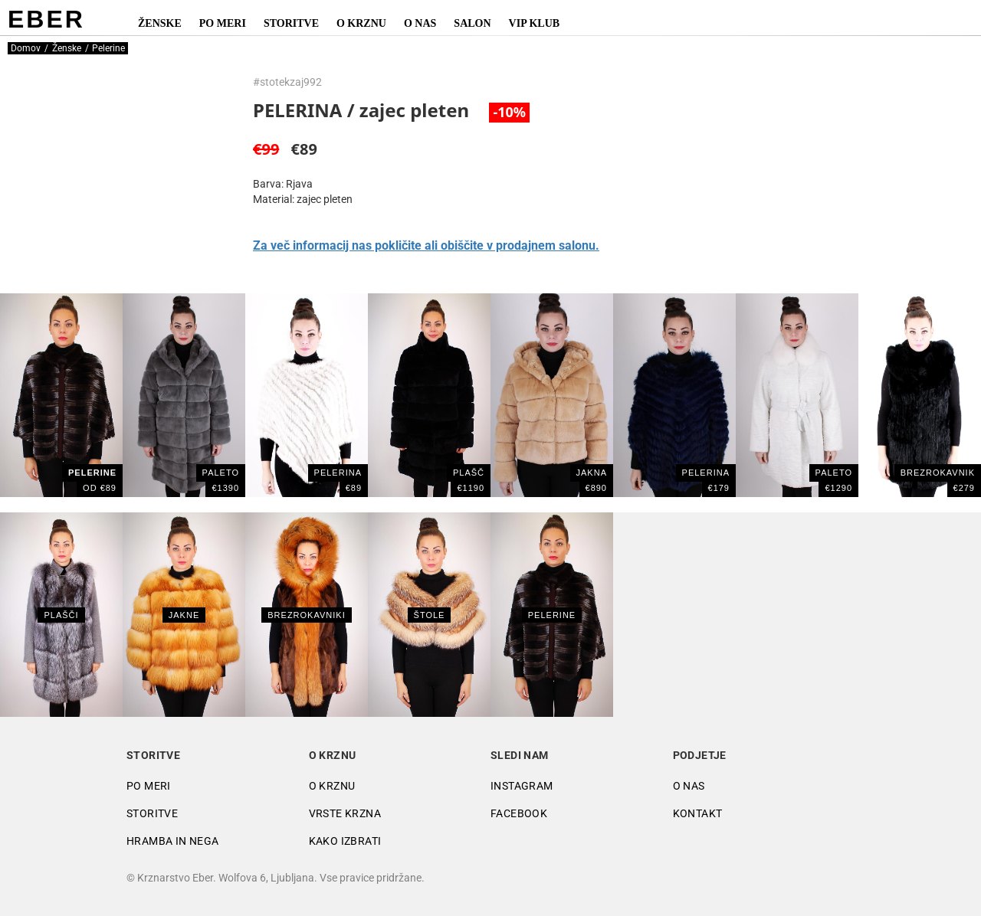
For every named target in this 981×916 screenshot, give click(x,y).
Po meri (222, 23)
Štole (429, 615)
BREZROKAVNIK (938, 472)
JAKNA (591, 472)
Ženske (160, 23)
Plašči (61, 615)
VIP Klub (534, 23)
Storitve (291, 23)
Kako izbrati (345, 841)
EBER (46, 19)
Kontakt (698, 813)
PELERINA (338, 472)
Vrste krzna (345, 813)
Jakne (184, 615)
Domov (26, 48)
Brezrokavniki (306, 615)
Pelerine (552, 615)
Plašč (468, 472)
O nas (420, 23)
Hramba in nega (172, 841)
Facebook (518, 813)
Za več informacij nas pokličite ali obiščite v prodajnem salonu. (426, 245)
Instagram (521, 786)
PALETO (220, 472)
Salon (472, 23)
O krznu (361, 23)
